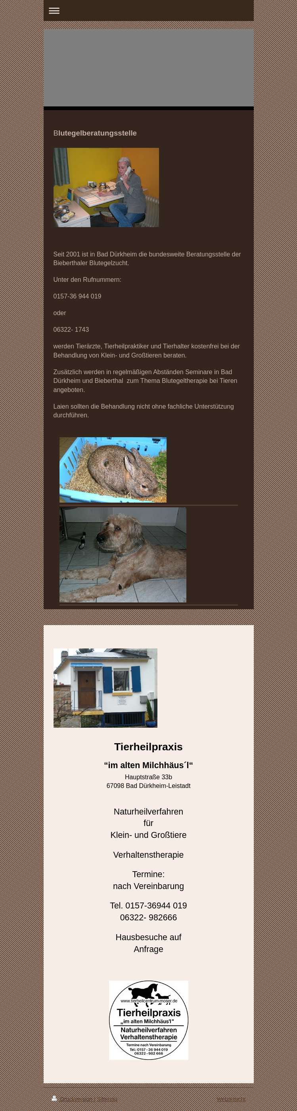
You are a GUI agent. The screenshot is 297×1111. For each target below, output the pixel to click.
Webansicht (231, 1099)
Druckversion (73, 1099)
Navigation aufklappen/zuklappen (149, 10)
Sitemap (107, 1099)
